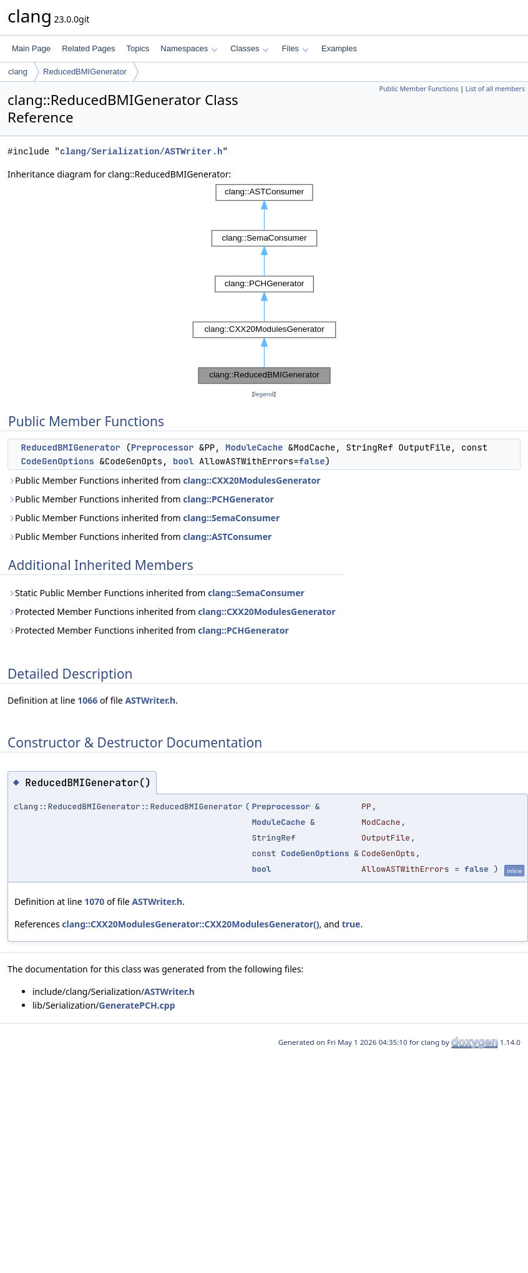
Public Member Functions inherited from (164, 480)
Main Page (31, 48)
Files (294, 48)
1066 (87, 700)
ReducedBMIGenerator (85, 71)
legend (264, 394)
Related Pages (88, 48)
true (351, 924)
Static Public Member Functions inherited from (156, 593)
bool (183, 461)
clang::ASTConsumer (227, 536)
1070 (94, 901)
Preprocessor (162, 447)
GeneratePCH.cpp (137, 1005)
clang (17, 71)
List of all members (495, 88)
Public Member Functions (418, 88)
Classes (249, 48)
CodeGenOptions (57, 461)
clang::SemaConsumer (231, 518)
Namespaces (188, 48)
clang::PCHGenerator (228, 499)
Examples (339, 48)
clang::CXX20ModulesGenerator (251, 480)
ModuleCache (254, 447)
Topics (137, 48)
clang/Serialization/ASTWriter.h (141, 151)
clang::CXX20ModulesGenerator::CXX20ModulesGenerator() (190, 924)
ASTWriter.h (150, 700)
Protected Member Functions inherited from (171, 611)
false (312, 461)
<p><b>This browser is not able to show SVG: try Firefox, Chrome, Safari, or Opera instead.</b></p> (264, 284)
